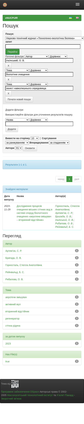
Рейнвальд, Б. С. (64, 226)
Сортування (49, 138)
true (7, 361)
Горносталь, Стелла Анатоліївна (23, 265)
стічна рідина (12, 325)
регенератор (12, 318)
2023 (8, 343)
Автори (9, 148)
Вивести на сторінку (17, 138)
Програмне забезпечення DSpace (20, 391)
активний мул (13, 304)
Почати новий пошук (19, 99)
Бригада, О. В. (63, 216)
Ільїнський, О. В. (64, 220)
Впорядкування (39, 142)
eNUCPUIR (11, 18)
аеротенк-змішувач (16, 297)
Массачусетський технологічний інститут (30, 395)
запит (8, 41)
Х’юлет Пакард (65, 395)
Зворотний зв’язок (11, 398)
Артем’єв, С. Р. (64, 213)
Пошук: (9, 33)
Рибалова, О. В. (64, 223)
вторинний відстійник (17, 311)
